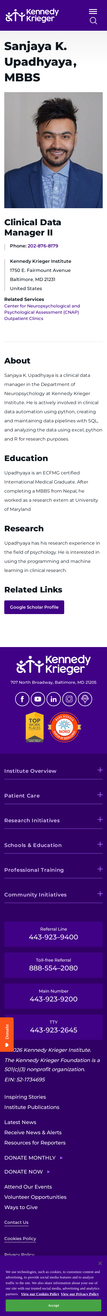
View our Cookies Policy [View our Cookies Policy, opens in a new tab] (40, 1294)
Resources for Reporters (35, 1143)
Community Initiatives (35, 895)
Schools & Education (33, 845)
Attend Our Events (28, 1187)
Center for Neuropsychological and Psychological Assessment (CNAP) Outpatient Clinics (42, 312)
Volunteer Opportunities (35, 1197)
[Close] (100, 1263)
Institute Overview (30, 771)
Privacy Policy (19, 1254)
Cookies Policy (20, 1238)
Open (93, 12)
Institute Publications (31, 1107)
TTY (53, 1026)
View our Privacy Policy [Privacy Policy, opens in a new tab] (80, 1294)
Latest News (20, 1122)
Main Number (53, 995)
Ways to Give (21, 1207)
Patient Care (22, 796)
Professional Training (34, 870)
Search (93, 20)
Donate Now (23, 1172)
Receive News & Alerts (33, 1132)
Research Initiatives (32, 820)
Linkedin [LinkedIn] (54, 699)
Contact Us (16, 1222)
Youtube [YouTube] (38, 699)
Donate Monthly (30, 1158)
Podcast (85, 699)
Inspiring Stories (25, 1097)
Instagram (69, 699)
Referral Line (53, 933)
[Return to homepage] (39, 16)
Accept (53, 1305)
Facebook (22, 699)
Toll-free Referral (53, 964)
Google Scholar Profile (34, 607)
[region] (53, 1285)
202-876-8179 (43, 246)
